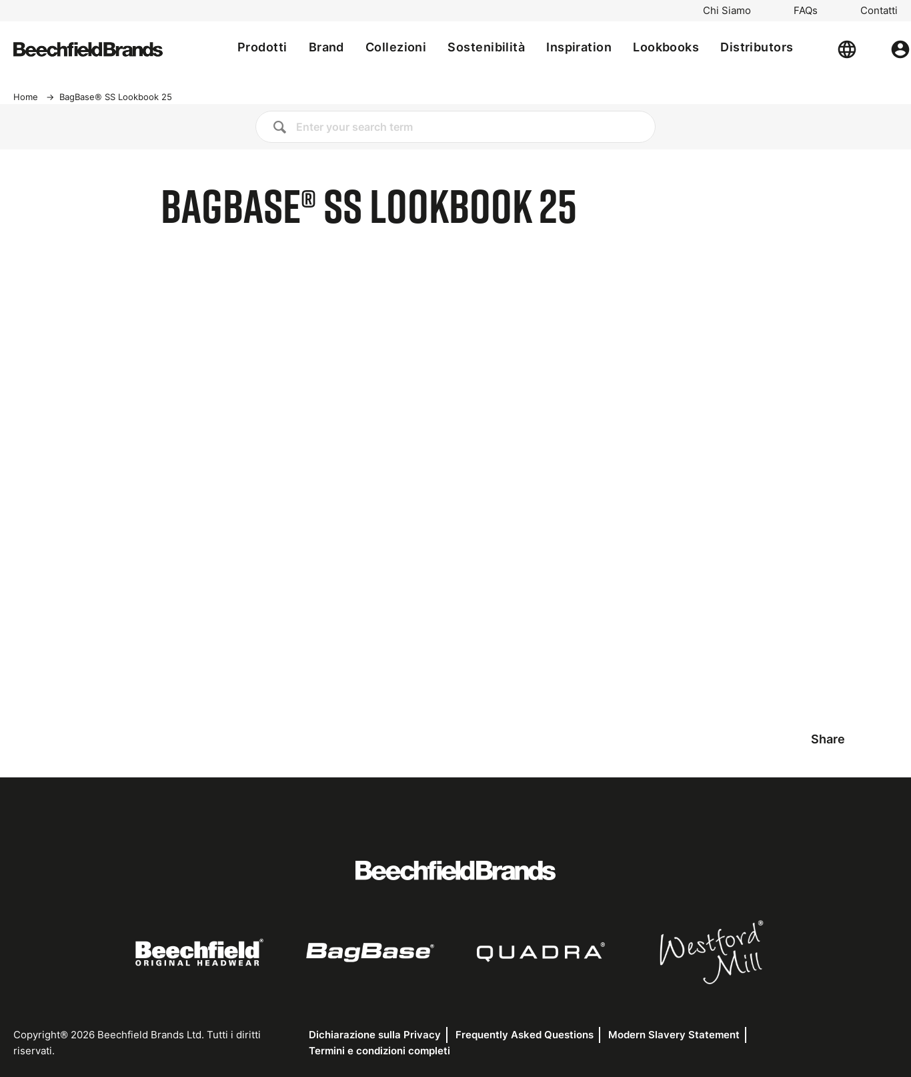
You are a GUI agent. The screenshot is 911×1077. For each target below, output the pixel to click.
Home (25, 96)
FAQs (806, 11)
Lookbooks (666, 47)
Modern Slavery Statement (674, 1034)
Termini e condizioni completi (379, 1050)
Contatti (879, 11)
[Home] (88, 49)
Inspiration (579, 47)
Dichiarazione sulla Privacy (375, 1034)
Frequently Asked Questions (524, 1034)
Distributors (756, 47)
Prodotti (262, 47)
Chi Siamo (727, 11)
